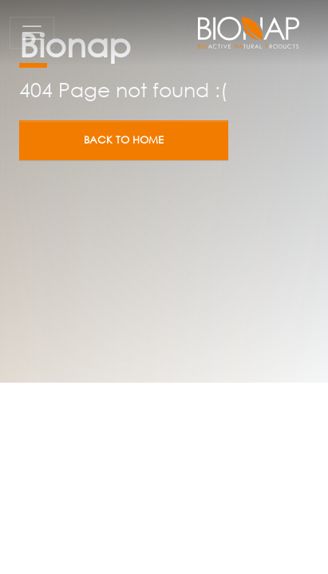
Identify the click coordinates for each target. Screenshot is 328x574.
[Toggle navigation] (32, 33)
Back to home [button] (124, 140)
